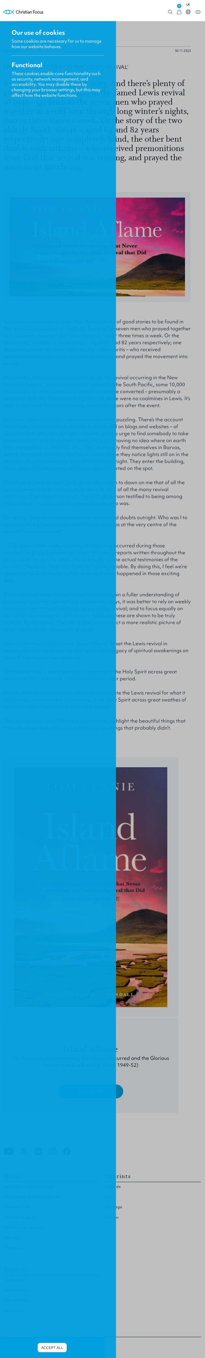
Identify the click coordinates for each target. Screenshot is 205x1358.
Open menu (198, 12)
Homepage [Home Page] (23, 12)
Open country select (188, 12)
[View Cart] (179, 12)
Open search (170, 12)
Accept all (52, 1347)
